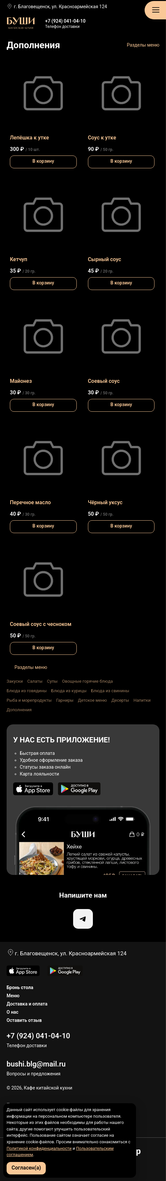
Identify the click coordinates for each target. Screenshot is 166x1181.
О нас (12, 1012)
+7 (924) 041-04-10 (65, 21)
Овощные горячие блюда (87, 681)
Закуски (15, 681)
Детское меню (92, 700)
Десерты (120, 700)
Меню (13, 995)
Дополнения (19, 709)
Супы (52, 681)
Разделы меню (143, 45)
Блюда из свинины (110, 690)
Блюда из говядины (27, 690)
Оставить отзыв (24, 1020)
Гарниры (64, 700)
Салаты (34, 681)
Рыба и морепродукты (29, 700)
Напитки (142, 700)
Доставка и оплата (27, 1003)
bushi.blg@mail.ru (36, 1064)
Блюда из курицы (68, 690)
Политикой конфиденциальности (39, 1148)
